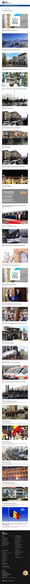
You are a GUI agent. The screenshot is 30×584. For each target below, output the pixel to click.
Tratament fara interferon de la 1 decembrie (15, 257)
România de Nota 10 (4, 559)
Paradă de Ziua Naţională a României (15, 394)
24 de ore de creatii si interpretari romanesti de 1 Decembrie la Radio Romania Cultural (15, 199)
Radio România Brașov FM (18, 537)
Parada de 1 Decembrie (15, 414)
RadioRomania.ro (4, 537)
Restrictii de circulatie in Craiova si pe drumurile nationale (15, 159)
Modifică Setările (4, 575)
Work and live (3, 561)
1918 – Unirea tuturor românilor (15, 335)
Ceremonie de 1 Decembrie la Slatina (15, 219)
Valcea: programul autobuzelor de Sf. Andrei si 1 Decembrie (15, 238)
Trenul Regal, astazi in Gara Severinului (15, 23)
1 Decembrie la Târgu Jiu (15, 179)
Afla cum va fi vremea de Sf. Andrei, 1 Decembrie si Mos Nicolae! (15, 81)
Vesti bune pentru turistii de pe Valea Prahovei (15, 42)
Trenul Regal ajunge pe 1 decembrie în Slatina (15, 355)
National (3, 204)
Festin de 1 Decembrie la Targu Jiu (15, 476)
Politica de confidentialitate (6, 574)
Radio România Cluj (17, 539)
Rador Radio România (4, 564)
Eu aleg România (4, 558)
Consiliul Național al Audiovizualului (19, 557)
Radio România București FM (18, 538)
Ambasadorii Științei (4, 560)
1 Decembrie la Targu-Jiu (15, 435)
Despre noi (3, 570)
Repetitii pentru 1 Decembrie (15, 101)
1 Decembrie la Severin (15, 140)
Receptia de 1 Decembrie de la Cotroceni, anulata (15, 296)
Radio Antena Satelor (4, 539)
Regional (3, 126)
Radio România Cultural (4, 540)
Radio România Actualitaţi (5, 538)
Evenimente (3, 29)
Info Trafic (3, 165)
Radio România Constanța (18, 540)
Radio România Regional (5, 557)
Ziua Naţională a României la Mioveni (15, 277)
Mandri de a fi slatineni (15, 455)
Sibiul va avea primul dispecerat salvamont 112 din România (15, 374)
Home (2, 8)
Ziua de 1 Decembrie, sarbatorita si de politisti (15, 120)
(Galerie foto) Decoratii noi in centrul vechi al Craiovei (15, 62)
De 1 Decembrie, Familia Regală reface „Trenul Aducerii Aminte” (15, 316)
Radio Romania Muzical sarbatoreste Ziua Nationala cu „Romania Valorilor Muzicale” (15, 517)
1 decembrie (5, 8)
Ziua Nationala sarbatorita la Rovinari (15, 496)
